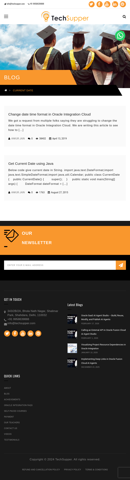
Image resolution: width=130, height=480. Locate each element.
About (7, 388)
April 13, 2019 (59, 138)
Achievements (12, 399)
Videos (8, 434)
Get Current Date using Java (30, 163)
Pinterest (122, 4)
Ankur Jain (18, 138)
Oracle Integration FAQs (18, 405)
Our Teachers (12, 422)
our (27, 233)
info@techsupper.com (14, 3)
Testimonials (11, 440)
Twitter (91, 4)
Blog (6, 394)
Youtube (107, 4)
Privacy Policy (72, 469)
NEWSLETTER (37, 243)
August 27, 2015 (59, 192)
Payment (9, 417)
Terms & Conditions (96, 469)
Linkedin (114, 4)
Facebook (99, 4)
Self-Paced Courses (15, 411)
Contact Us (10, 428)
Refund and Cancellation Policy (41, 469)
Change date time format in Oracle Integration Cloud (49, 114)
